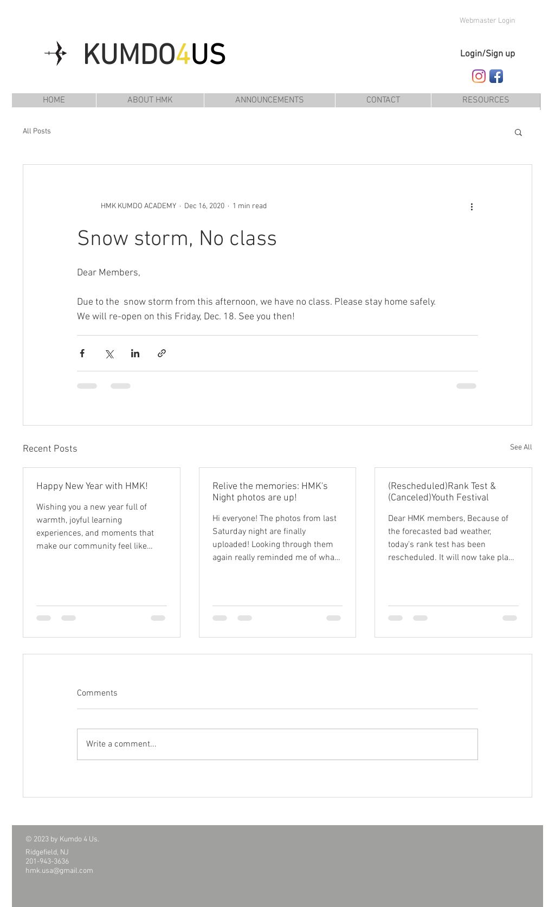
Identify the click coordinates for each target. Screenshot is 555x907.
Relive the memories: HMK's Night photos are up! (270, 492)
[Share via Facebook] (82, 353)
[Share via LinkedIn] (135, 353)
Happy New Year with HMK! (92, 486)
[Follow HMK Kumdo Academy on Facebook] (496, 76)
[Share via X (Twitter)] (109, 353)
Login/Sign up (487, 54)
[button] (485, 100)
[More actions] (471, 206)
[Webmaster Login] (487, 21)
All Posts (37, 131)
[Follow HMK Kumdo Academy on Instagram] (479, 76)
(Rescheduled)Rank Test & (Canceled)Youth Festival (442, 492)
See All (521, 447)
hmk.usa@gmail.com (59, 871)
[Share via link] (162, 353)
